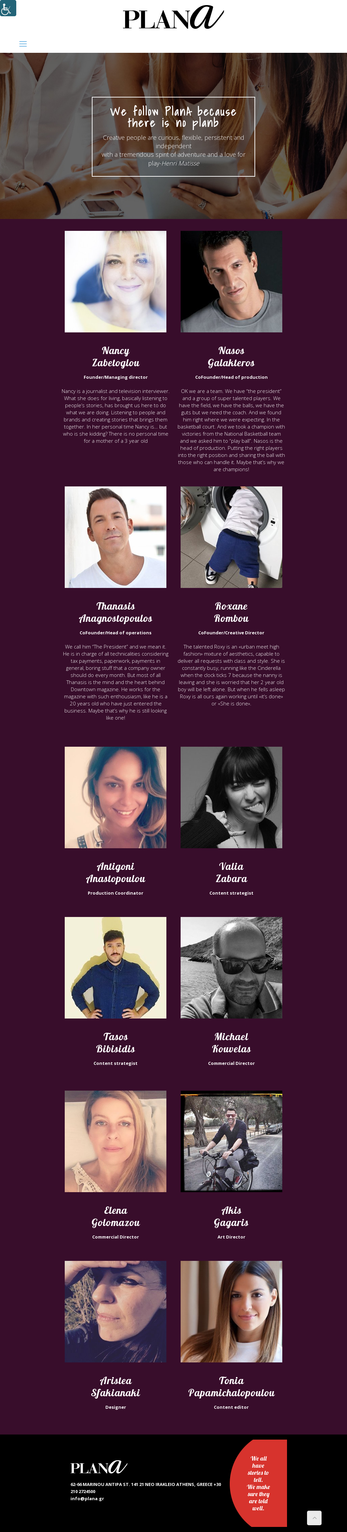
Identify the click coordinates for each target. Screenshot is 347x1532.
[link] (173, 17)
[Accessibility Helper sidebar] (8, 8)
